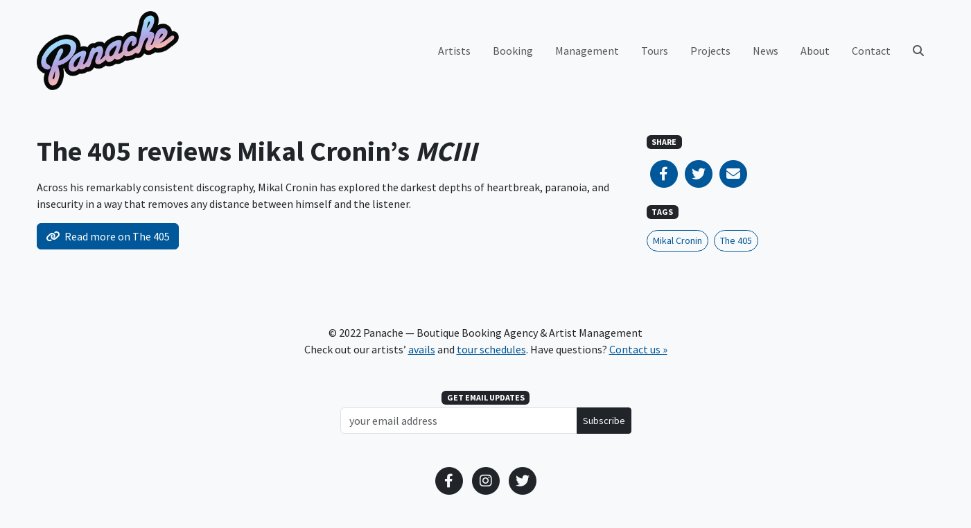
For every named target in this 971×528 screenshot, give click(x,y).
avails (421, 349)
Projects (710, 51)
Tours (654, 51)
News (765, 51)
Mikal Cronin (677, 240)
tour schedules (491, 349)
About (815, 51)
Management (587, 51)
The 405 (736, 240)
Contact (871, 51)
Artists (454, 51)
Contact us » (638, 349)
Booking (513, 51)
